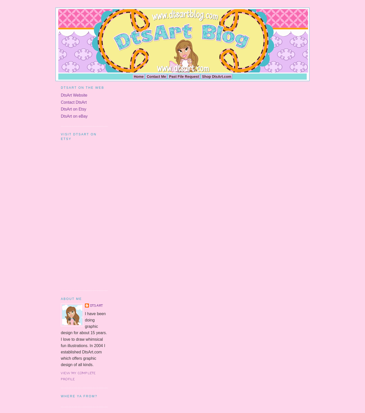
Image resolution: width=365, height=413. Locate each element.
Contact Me (156, 77)
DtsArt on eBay (74, 116)
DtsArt (96, 305)
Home (139, 77)
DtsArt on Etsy (73, 109)
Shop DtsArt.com (216, 77)
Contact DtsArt (74, 102)
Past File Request (184, 77)
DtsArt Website (74, 95)
